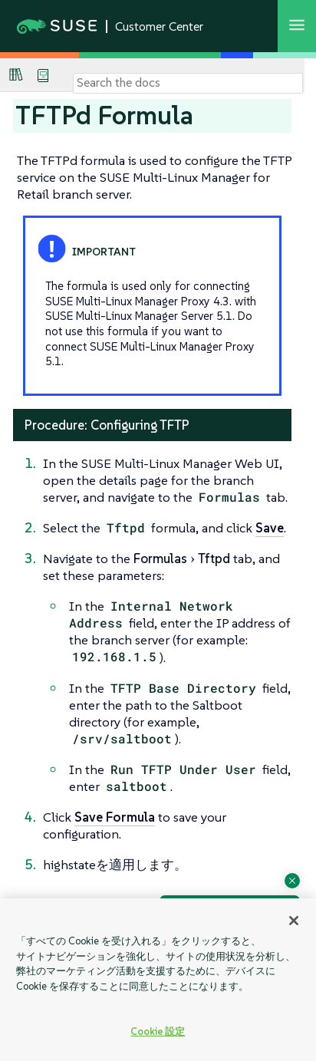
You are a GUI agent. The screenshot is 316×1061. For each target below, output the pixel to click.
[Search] (188, 83)
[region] (158, 979)
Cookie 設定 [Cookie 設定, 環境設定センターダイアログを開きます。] (157, 1031)
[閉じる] (294, 920)
